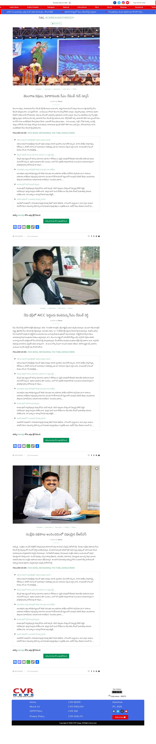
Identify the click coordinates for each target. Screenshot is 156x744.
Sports (109, 7)
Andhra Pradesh (33, 7)
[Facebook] (114, 2)
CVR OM (73, 711)
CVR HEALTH (75, 716)
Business (123, 7)
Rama (60, 101)
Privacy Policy (37, 716)
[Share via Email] (99, 236)
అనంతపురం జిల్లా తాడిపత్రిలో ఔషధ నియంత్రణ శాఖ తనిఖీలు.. (36, 169)
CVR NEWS (74, 702)
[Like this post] (88, 236)
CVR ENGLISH (76, 706)
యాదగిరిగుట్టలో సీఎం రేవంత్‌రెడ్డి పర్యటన (62, 11)
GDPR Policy (36, 711)
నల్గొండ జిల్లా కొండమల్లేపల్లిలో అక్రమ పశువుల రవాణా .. (34, 140)
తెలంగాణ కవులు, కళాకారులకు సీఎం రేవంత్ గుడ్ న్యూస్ (56, 96)
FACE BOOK (32, 133)
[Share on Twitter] (94, 236)
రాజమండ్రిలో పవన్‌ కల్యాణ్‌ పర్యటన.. (28, 184)
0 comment (32, 236)
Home (33, 702)
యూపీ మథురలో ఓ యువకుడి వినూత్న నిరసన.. (32, 199)
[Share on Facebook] (91, 236)
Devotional (139, 7)
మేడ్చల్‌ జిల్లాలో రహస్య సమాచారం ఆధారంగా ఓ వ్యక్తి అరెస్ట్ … (36, 154)
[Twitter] (119, 2)
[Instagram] (123, 2)
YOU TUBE (56, 133)
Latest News (14, 7)
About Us (35, 706)
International (82, 7)
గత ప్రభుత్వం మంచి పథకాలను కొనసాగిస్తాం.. (107, 11)
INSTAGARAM (45, 133)
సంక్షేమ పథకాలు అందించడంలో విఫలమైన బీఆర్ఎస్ (56, 534)
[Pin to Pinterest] (96, 236)
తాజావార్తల (20, 215)
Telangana (50, 7)
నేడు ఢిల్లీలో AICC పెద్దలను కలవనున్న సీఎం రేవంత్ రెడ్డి (56, 315)
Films (97, 7)
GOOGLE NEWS (68, 133)
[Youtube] (127, 2)
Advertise (117, 702)
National (66, 7)
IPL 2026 (117, 706)
